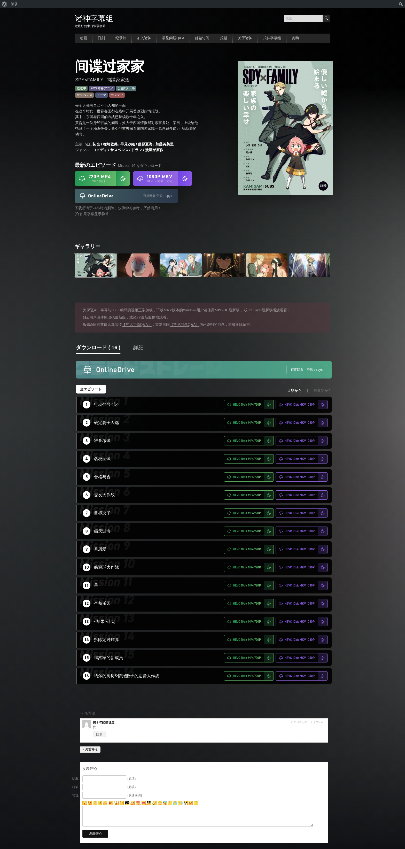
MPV (137, 317)
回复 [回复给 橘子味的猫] (99, 734)
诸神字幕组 (94, 18)
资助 (295, 38)
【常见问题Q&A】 (137, 325)
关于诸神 (245, 38)
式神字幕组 (272, 38)
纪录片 (120, 38)
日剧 (101, 38)
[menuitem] (4, 4)
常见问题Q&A (173, 38)
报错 (223, 38)
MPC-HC (222, 310)
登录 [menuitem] (14, 4)
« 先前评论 (90, 749)
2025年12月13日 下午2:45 (307, 722)
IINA (111, 317)
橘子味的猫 (100, 722)
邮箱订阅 (202, 38)
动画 (83, 38)
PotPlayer (254, 310)
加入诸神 (144, 38)
